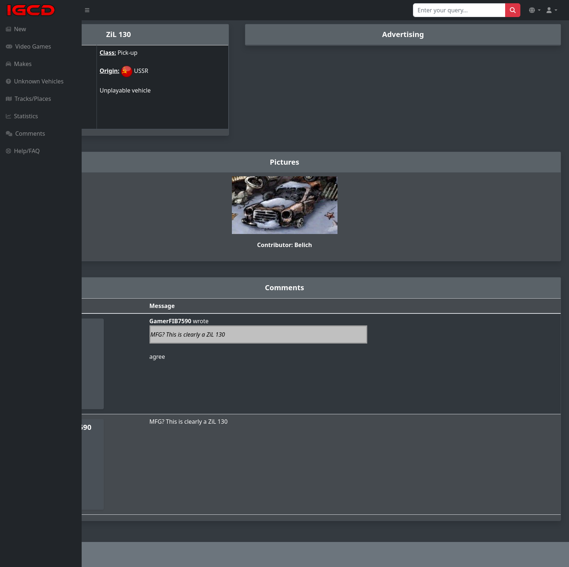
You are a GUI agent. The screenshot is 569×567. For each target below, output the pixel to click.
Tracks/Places (28, 99)
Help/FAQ (23, 151)
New (16, 29)
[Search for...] (459, 10)
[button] (535, 10)
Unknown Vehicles (35, 81)
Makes (19, 64)
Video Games (28, 46)
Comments (25, 133)
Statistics (22, 116)
